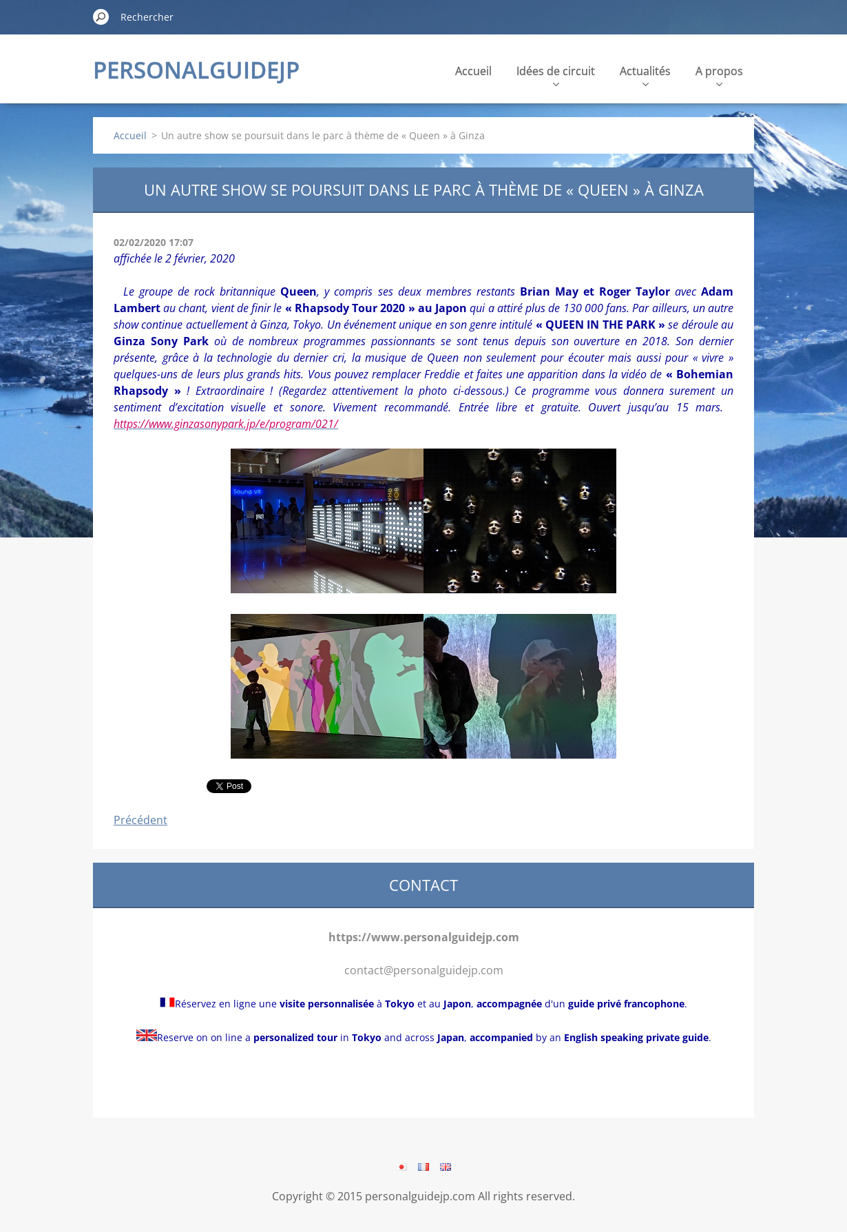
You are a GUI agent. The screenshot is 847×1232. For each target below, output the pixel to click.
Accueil (473, 71)
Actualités (645, 74)
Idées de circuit (555, 74)
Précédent (140, 820)
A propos (719, 74)
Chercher (101, 16)
